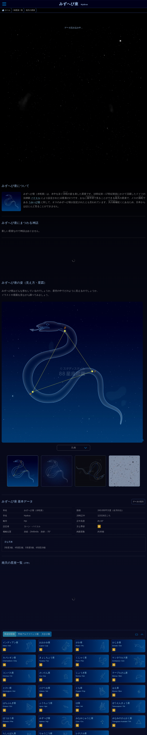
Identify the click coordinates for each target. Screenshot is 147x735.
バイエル (35, 198)
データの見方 (138, 502)
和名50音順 (9, 634)
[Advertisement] (73, 260)
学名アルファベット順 (28, 634)
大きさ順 (46, 634)
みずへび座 (73, 4)
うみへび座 (34, 202)
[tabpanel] (73, 378)
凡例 (73, 447)
